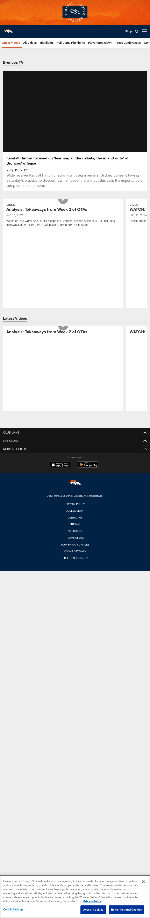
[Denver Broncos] (75, 489)
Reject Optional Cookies (126, 909)
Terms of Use (75, 542)
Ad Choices (75, 535)
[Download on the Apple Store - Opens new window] (60, 470)
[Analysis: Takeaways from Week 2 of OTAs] (63, 220)
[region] (75, 896)
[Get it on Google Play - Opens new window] (88, 472)
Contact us (75, 522)
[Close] (143, 881)
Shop (128, 31)
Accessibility (75, 515)
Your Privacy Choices (75, 549)
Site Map (75, 529)
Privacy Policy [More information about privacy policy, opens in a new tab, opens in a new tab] (92, 901)
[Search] (136, 31)
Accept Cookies (93, 909)
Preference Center (75, 562)
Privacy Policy (75, 508)
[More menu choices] (144, 31)
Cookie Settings (75, 556)
